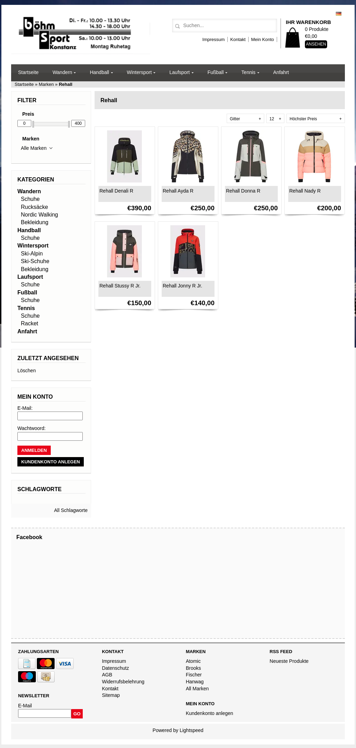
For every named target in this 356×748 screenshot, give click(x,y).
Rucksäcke (34, 207)
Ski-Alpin (32, 254)
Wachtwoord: (31, 428)
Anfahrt (281, 72)
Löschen (26, 370)
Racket (29, 323)
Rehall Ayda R (178, 191)
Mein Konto (262, 39)
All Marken (197, 688)
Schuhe (30, 199)
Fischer (194, 674)
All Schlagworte (71, 510)
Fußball (216, 72)
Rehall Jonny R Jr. (182, 285)
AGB (107, 674)
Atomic (193, 661)
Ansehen (316, 44)
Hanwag (194, 681)
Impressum (213, 39)
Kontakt (237, 39)
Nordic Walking (39, 215)
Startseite (28, 72)
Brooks (193, 668)
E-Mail (25, 705)
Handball (99, 72)
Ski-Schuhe (35, 261)
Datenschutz (115, 668)
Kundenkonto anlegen (209, 713)
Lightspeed (192, 730)
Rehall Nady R (305, 191)
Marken (46, 84)
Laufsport (179, 72)
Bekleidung (34, 222)
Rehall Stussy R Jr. (119, 285)
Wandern (62, 72)
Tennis (248, 72)
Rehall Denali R (116, 191)
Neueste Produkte (289, 661)
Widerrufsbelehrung (123, 681)
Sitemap (111, 695)
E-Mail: (25, 408)
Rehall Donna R (243, 191)
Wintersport (139, 72)
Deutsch (338, 14)
